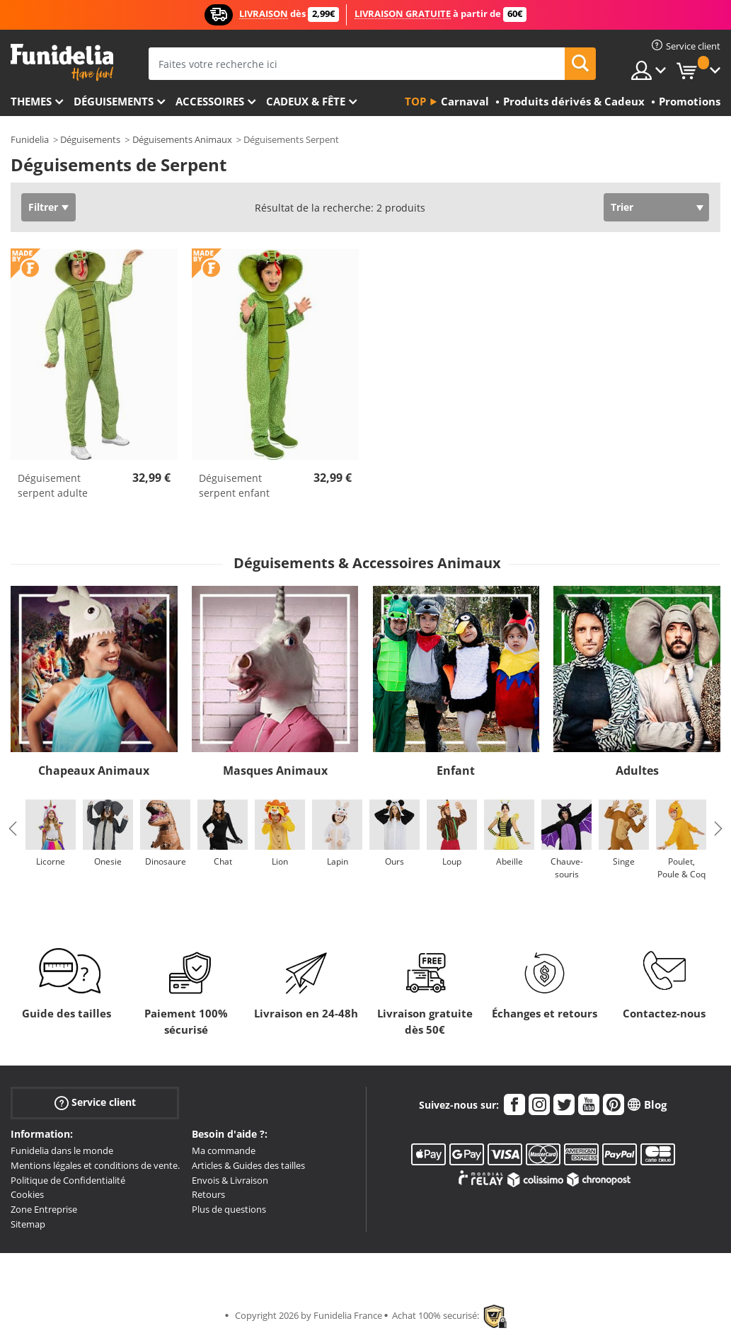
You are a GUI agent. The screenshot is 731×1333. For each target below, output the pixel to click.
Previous (13, 828)
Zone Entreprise (44, 1209)
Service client (95, 1102)
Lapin (337, 861)
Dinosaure (165, 861)
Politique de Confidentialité (68, 1180)
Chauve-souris (567, 867)
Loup (451, 861)
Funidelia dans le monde (62, 1150)
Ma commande (223, 1150)
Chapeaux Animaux (93, 770)
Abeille (509, 861)
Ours (394, 861)
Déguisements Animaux (182, 139)
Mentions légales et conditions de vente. (95, 1165)
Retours (208, 1194)
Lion (280, 861)
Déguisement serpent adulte (53, 485)
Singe (624, 861)
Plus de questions (229, 1209)
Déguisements (114, 101)
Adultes (637, 770)
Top (415, 101)
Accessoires (209, 101)
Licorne (50, 861)
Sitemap (28, 1224)
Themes (31, 101)
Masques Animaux (275, 770)
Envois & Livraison (230, 1180)
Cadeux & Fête (305, 101)
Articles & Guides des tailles (248, 1165)
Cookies (27, 1194)
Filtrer (43, 207)
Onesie (108, 861)
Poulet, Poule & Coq (681, 867)
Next (718, 828)
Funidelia (30, 139)
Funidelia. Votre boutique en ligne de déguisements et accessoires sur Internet (62, 62)
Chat (223, 861)
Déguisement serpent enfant (234, 485)
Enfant (456, 770)
